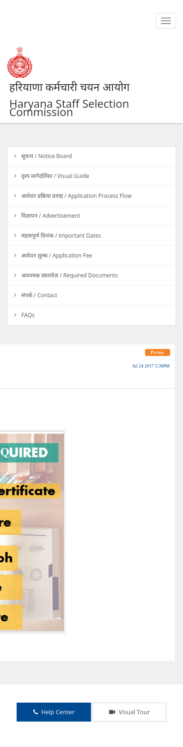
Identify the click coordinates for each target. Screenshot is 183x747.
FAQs (28, 315)
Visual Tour (129, 712)
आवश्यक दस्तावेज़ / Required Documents (69, 275)
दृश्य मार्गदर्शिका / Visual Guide (55, 176)
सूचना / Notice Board (46, 156)
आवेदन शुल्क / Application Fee (56, 255)
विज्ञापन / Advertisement (50, 216)
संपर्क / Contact (39, 295)
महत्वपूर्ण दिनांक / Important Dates (61, 235)
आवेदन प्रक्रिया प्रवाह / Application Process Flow (76, 196)
